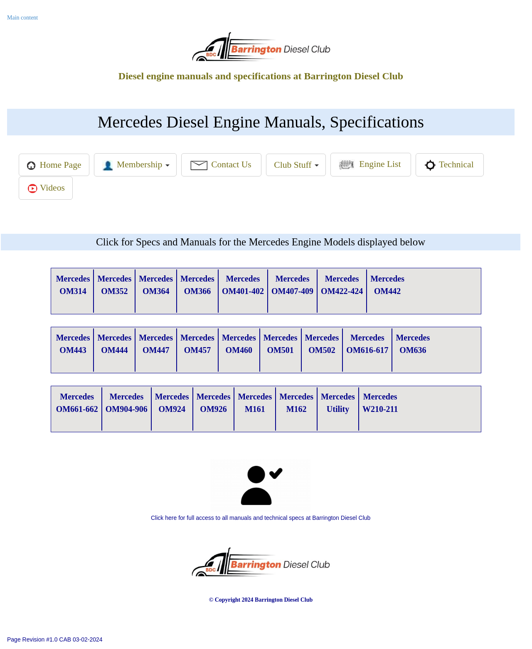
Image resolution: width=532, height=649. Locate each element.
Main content (23, 18)
